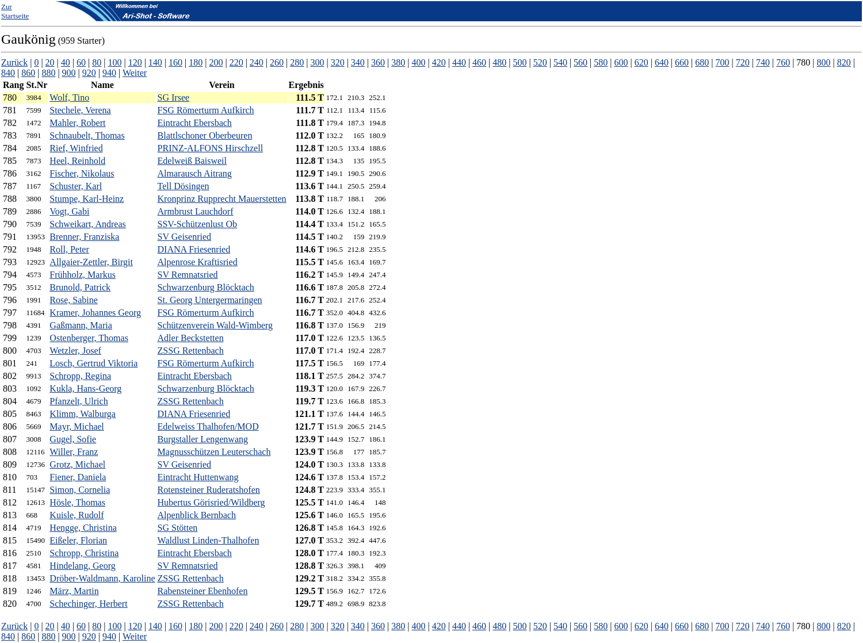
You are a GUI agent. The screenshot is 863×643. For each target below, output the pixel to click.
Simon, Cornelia (79, 490)
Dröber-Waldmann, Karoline (102, 578)
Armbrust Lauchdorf (196, 211)
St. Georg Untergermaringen (210, 300)
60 (81, 62)
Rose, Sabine (73, 300)
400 (418, 62)
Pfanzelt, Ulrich (78, 401)
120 (135, 62)
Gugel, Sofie (72, 439)
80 (96, 62)
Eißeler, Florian (78, 540)
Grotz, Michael (77, 464)
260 (277, 62)
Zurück (14, 62)
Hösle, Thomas (77, 502)
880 (48, 73)
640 (662, 62)
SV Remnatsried (188, 275)
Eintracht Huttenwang (198, 477)
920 (89, 73)
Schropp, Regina (80, 376)
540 (560, 62)
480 (499, 62)
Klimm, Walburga (82, 414)
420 (439, 62)
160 (175, 62)
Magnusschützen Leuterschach (214, 452)
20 (50, 62)
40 (65, 62)
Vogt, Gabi (69, 211)
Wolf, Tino (69, 97)
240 (257, 62)
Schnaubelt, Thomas (86, 135)
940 (109, 73)
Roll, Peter (69, 249)
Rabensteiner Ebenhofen (203, 591)
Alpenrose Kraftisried (198, 262)
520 (540, 62)
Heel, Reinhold (77, 161)
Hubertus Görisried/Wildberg (211, 502)
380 (398, 62)
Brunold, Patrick (79, 287)
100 (114, 62)
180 (196, 62)
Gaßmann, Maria (80, 325)
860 (28, 73)
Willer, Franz (73, 452)
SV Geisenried (184, 237)
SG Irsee (174, 97)
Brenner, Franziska (84, 237)
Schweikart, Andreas (87, 224)
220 (236, 62)
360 (378, 62)
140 (155, 62)
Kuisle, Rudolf (76, 515)
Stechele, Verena (79, 110)
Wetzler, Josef (75, 350)
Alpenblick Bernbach (197, 515)
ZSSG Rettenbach (191, 350)
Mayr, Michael (76, 426)
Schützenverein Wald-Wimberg (215, 325)
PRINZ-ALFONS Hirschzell (211, 148)
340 (358, 62)
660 (682, 62)
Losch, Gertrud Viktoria (93, 363)
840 (8, 73)
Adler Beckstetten (191, 338)
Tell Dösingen (183, 186)
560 (580, 62)
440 (459, 62)
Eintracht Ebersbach (195, 123)
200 (216, 62)
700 (723, 62)
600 (621, 62)
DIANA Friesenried (194, 249)
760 (783, 62)
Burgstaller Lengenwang (203, 439)
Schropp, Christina (84, 553)
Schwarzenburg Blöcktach (206, 287)
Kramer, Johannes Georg (95, 312)
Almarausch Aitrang (195, 173)
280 (297, 62)
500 (519, 62)
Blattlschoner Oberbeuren (205, 135)
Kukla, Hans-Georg (85, 388)
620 (641, 62)
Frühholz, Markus (82, 275)
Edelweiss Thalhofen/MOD (208, 426)
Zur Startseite (15, 11)
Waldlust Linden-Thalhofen (208, 540)
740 (763, 62)
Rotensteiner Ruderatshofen (209, 490)
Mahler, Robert (77, 123)
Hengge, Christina (82, 528)
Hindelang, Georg (82, 566)
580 (601, 62)
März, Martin (73, 591)
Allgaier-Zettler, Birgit (90, 262)
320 (338, 62)
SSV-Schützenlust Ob (198, 224)
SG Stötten (178, 528)
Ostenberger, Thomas (88, 338)
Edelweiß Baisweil (192, 161)
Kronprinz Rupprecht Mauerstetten (222, 199)
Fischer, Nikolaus (81, 173)
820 (844, 62)
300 (317, 62)
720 (743, 62)
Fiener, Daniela (77, 477)
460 (479, 62)
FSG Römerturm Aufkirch (206, 110)
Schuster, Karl (75, 186)
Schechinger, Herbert (88, 603)
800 (824, 62)
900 (69, 73)
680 (702, 62)
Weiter (135, 73)
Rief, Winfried (75, 148)
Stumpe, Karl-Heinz (86, 199)
